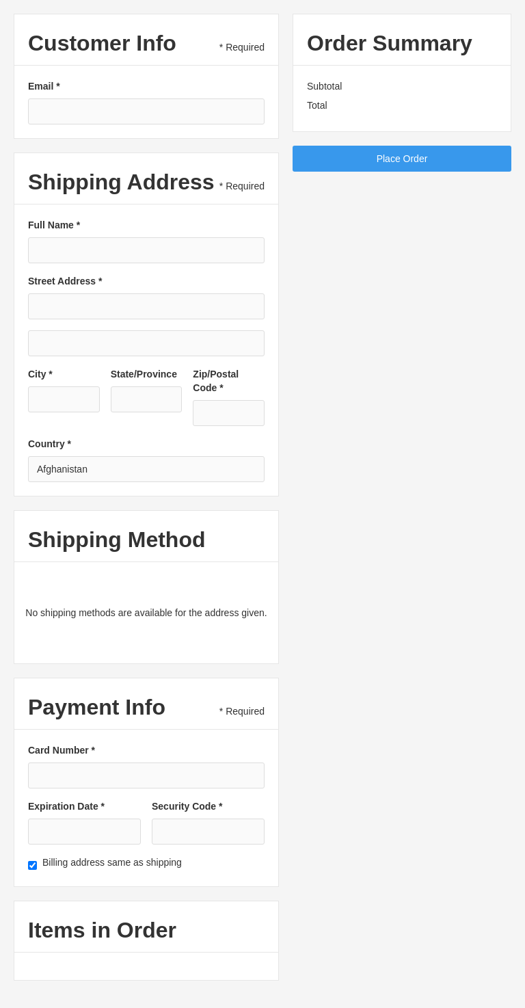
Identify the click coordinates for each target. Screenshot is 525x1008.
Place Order (402, 158)
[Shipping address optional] (146, 343)
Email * (44, 86)
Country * (49, 443)
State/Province (144, 374)
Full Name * (54, 225)
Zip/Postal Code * (216, 381)
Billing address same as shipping (112, 862)
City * (40, 374)
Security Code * (187, 806)
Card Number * (61, 750)
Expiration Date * (66, 806)
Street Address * (65, 281)
